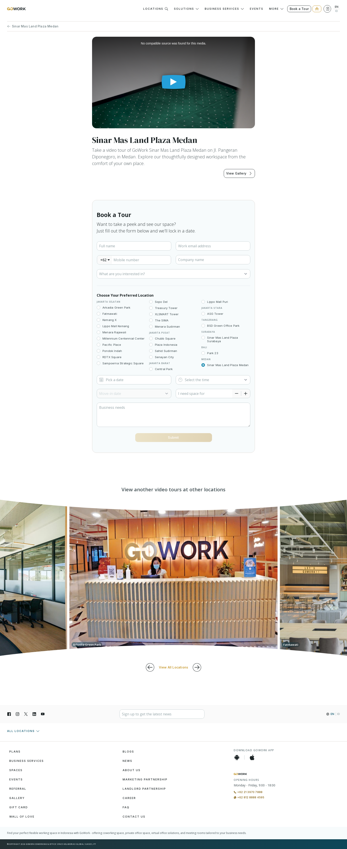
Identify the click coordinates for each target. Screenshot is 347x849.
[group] (173, 578)
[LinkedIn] (34, 714)
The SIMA (162, 320)
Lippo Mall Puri (217, 301)
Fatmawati (109, 313)
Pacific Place (111, 344)
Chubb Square (165, 338)
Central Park (164, 369)
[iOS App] (252, 757)
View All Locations (173, 667)
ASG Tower (215, 313)
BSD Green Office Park (223, 325)
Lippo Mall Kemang (115, 326)
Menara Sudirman (167, 326)
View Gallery (239, 173)
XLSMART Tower (167, 314)
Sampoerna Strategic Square (123, 363)
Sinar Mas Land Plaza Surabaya (222, 339)
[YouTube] (43, 714)
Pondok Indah (112, 351)
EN (336, 6)
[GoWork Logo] (16, 8)
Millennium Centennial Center (123, 338)
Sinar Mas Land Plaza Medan (32, 26)
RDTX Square (111, 357)
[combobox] (104, 260)
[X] (26, 714)
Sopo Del (161, 301)
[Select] (173, 273)
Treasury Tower (166, 308)
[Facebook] (9, 714)
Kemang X (109, 320)
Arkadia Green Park (116, 307)
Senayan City (164, 357)
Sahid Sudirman (166, 351)
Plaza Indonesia (166, 344)
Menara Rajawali (114, 332)
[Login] (327, 9)
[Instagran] (17, 714)
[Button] (173, 437)
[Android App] (237, 757)
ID (336, 11)
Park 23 (212, 353)
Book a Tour (299, 9)
